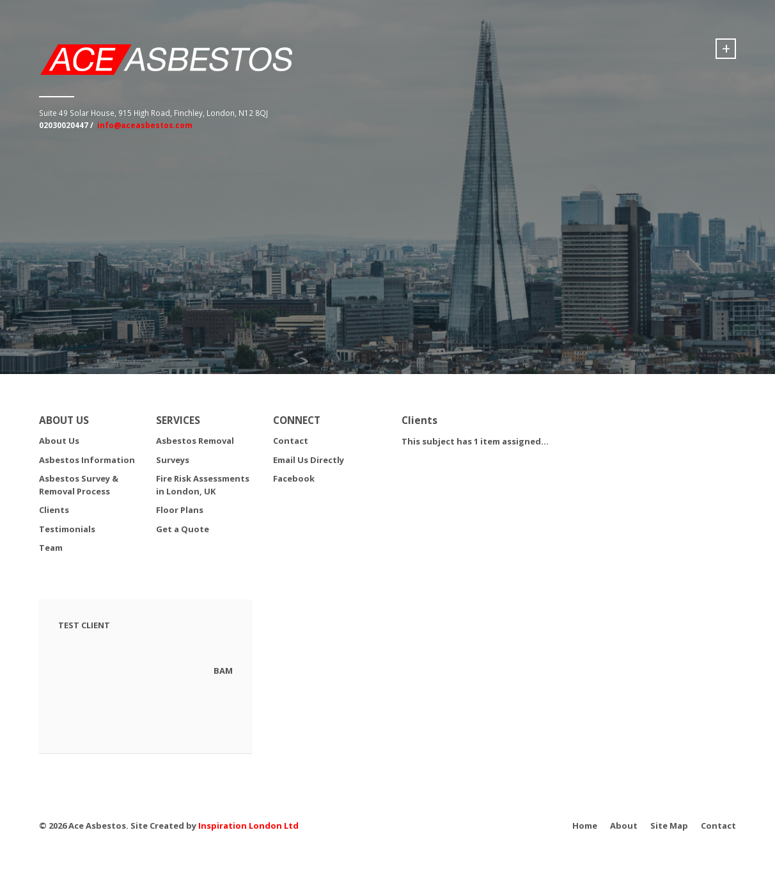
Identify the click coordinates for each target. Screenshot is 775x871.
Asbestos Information (87, 460)
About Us (59, 440)
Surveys (172, 460)
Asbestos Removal (195, 440)
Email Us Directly (308, 460)
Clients (54, 510)
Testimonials (67, 529)
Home (584, 825)
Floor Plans (179, 510)
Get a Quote (182, 529)
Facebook (294, 478)
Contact (290, 440)
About (624, 825)
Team (51, 547)
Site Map (669, 825)
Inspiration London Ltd (248, 825)
